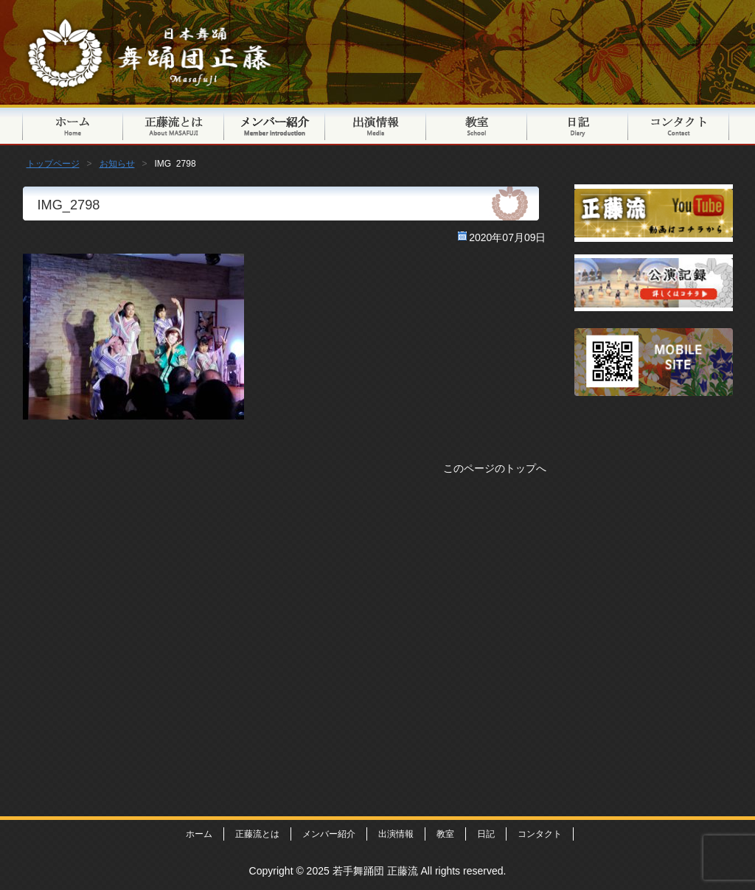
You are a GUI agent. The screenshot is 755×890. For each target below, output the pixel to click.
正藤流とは (173, 125)
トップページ (72, 125)
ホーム (199, 834)
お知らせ (117, 164)
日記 (577, 125)
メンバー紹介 (274, 125)
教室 (476, 125)
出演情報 (375, 125)
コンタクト (678, 125)
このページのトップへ (494, 468)
